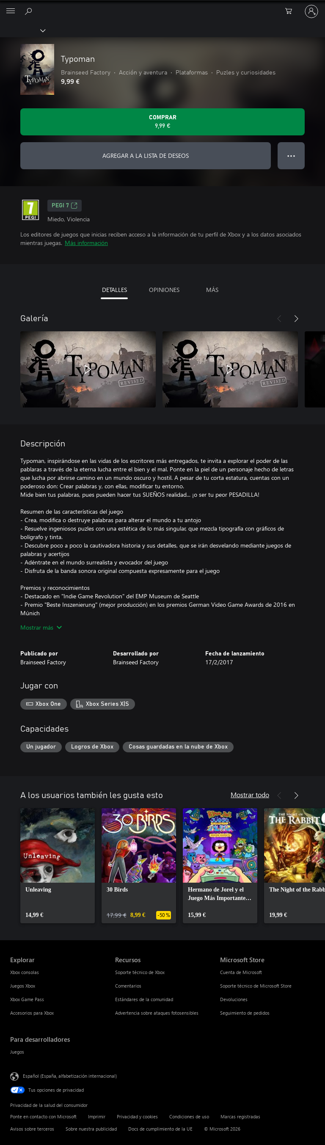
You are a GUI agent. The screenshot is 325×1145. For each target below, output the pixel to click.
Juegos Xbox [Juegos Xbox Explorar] (22, 985)
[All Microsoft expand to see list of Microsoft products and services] (10, 11)
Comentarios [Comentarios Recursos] (128, 985)
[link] (57, 865)
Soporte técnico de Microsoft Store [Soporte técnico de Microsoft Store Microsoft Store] (256, 985)
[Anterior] (279, 319)
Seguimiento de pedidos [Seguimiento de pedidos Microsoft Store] (245, 1013)
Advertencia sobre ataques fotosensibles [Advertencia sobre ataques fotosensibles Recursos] (156, 1013)
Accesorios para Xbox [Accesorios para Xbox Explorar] (32, 1013)
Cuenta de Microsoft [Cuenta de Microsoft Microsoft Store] (241, 972)
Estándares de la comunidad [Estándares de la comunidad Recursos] (144, 999)
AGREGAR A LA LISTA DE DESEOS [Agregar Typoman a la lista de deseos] (145, 155)
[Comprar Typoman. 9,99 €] (162, 121)
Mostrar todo (250, 794)
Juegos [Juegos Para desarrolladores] (17, 1051)
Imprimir (96, 1116)
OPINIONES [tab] (164, 290)
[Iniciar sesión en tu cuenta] (311, 11)
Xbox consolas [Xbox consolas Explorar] (24, 972)
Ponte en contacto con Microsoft (43, 1116)
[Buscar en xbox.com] (29, 11)
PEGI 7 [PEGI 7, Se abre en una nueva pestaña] (64, 205)
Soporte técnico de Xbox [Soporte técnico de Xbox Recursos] (140, 972)
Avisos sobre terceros (32, 1128)
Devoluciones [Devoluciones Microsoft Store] (234, 999)
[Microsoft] (162, 6)
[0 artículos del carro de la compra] (291, 11)
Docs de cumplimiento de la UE (160, 1128)
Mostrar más (41, 627)
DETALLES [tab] (114, 290)
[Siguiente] (296, 319)
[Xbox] (22, 30)
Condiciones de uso (189, 1116)
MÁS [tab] (212, 290)
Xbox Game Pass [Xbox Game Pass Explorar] (27, 999)
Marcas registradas (240, 1116)
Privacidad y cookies (137, 1116)
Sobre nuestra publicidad (91, 1128)
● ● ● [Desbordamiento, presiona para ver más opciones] (291, 155)
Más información (86, 243)
